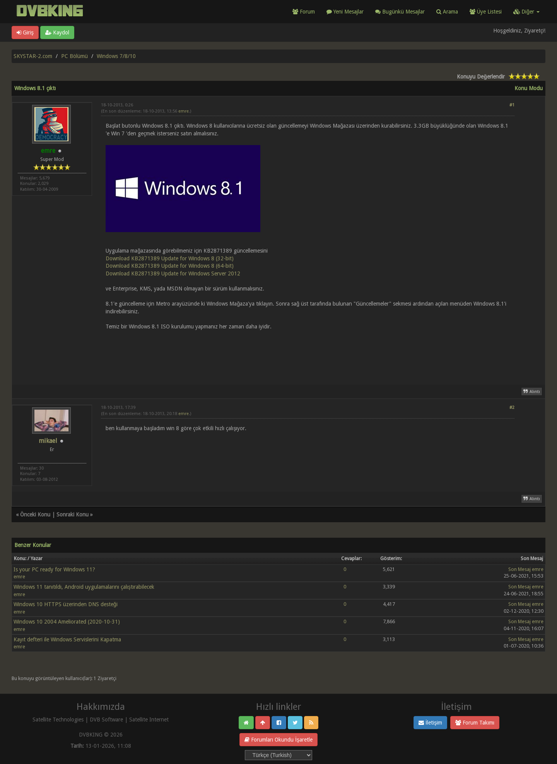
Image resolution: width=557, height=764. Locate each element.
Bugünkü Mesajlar (400, 12)
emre (183, 111)
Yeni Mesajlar (345, 12)
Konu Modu (528, 88)
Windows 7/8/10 (116, 56)
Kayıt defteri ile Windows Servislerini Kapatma (67, 639)
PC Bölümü (74, 56)
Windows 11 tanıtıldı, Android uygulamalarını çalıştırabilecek (84, 587)
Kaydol (57, 32)
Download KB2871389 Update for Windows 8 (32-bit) (170, 258)
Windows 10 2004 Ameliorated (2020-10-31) (67, 622)
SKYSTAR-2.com (33, 56)
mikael (48, 440)
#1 (511, 105)
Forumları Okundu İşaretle (278, 740)
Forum (303, 12)
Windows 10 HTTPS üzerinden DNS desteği (66, 604)
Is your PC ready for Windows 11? (54, 569)
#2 (511, 407)
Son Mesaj (519, 569)
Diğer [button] (526, 12)
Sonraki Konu (72, 514)
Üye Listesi (486, 12)
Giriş (25, 32)
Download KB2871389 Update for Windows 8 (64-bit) (170, 266)
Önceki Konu (35, 514)
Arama (447, 12)
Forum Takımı (474, 723)
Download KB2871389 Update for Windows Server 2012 (173, 273)
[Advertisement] (308, 353)
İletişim (430, 723)
